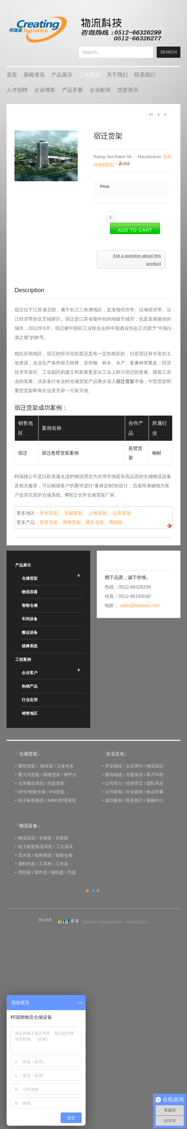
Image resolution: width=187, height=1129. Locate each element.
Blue (93, 890)
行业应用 (30, 700)
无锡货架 (73, 513)
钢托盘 (57, 872)
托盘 (71, 872)
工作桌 (61, 863)
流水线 (24, 855)
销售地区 (30, 713)
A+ (151, 114)
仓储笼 (45, 838)
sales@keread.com (139, 605)
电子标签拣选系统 (35, 846)
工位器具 (64, 846)
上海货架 (97, 513)
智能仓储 (30, 605)
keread (85, 30)
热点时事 (155, 791)
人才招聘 (17, 90)
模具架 (46, 766)
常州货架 (49, 513)
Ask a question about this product (137, 260)
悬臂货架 (49, 522)
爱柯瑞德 (113, 774)
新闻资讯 (34, 75)
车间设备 (30, 619)
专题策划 (134, 774)
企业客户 (30, 672)
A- (165, 114)
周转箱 (115, 522)
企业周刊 (134, 766)
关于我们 (117, 75)
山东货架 (122, 513)
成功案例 (113, 800)
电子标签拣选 (31, 800)
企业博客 (44, 90)
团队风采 (155, 783)
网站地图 (45, 920)
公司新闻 (113, 791)
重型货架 (26, 766)
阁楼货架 (72, 522)
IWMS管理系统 (61, 800)
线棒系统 (30, 646)
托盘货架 (56, 783)
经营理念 (134, 783)
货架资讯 (127, 90)
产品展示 (61, 75)
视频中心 (155, 800)
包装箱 (61, 838)
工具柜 (45, 863)
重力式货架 (29, 774)
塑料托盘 (26, 863)
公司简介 (113, 783)
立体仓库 (65, 766)
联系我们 (144, 75)
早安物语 (113, 766)
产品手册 (72, 90)
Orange (87, 890)
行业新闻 (134, 791)
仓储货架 (30, 578)
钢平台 (70, 774)
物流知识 (155, 766)
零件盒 (41, 872)
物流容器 (30, 592)
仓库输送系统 (31, 783)
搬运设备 (30, 632)
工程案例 (89, 75)
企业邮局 (100, 90)
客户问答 (155, 774)
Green (98, 890)
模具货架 (95, 522)
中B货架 (57, 791)
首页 (12, 75)
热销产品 (30, 686)
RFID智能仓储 (31, 791)
